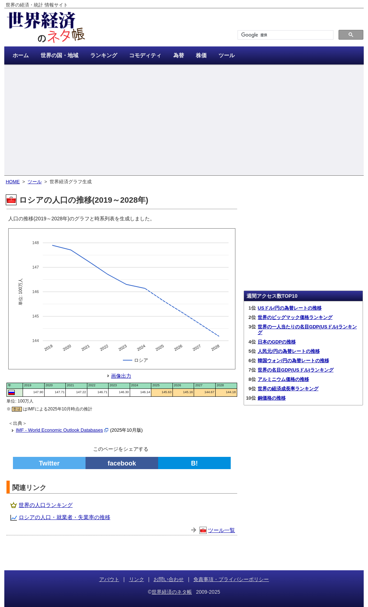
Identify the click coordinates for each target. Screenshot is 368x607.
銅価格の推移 (272, 398)
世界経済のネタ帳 (172, 592)
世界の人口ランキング (46, 505)
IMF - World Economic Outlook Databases (59, 430)
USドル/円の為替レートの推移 (290, 308)
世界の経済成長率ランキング (288, 388)
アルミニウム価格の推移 (283, 379)
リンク (136, 579)
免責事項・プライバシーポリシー (231, 579)
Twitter (49, 463)
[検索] (284, 35)
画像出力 (121, 376)
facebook (121, 463)
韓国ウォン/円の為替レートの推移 (293, 360)
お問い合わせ (168, 579)
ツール (35, 181)
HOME (13, 181)
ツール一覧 (221, 530)
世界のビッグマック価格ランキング (295, 317)
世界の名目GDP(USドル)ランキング (296, 370)
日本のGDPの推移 (277, 342)
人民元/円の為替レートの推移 (289, 351)
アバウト (109, 579)
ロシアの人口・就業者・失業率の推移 (64, 517)
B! (194, 463)
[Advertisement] (184, 120)
